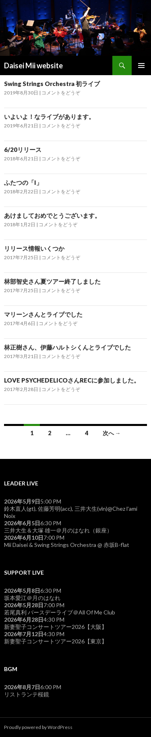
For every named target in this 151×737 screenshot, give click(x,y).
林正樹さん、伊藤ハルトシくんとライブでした (67, 347)
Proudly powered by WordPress (38, 727)
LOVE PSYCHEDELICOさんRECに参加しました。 (72, 380)
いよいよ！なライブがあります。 (49, 116)
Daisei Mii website (33, 65)
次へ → (112, 433)
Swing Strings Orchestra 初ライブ (52, 83)
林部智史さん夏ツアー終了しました (52, 281)
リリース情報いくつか (34, 248)
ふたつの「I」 (23, 182)
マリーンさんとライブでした (43, 314)
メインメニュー (141, 65)
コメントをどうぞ (60, 93)
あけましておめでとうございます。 (52, 215)
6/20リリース (22, 149)
